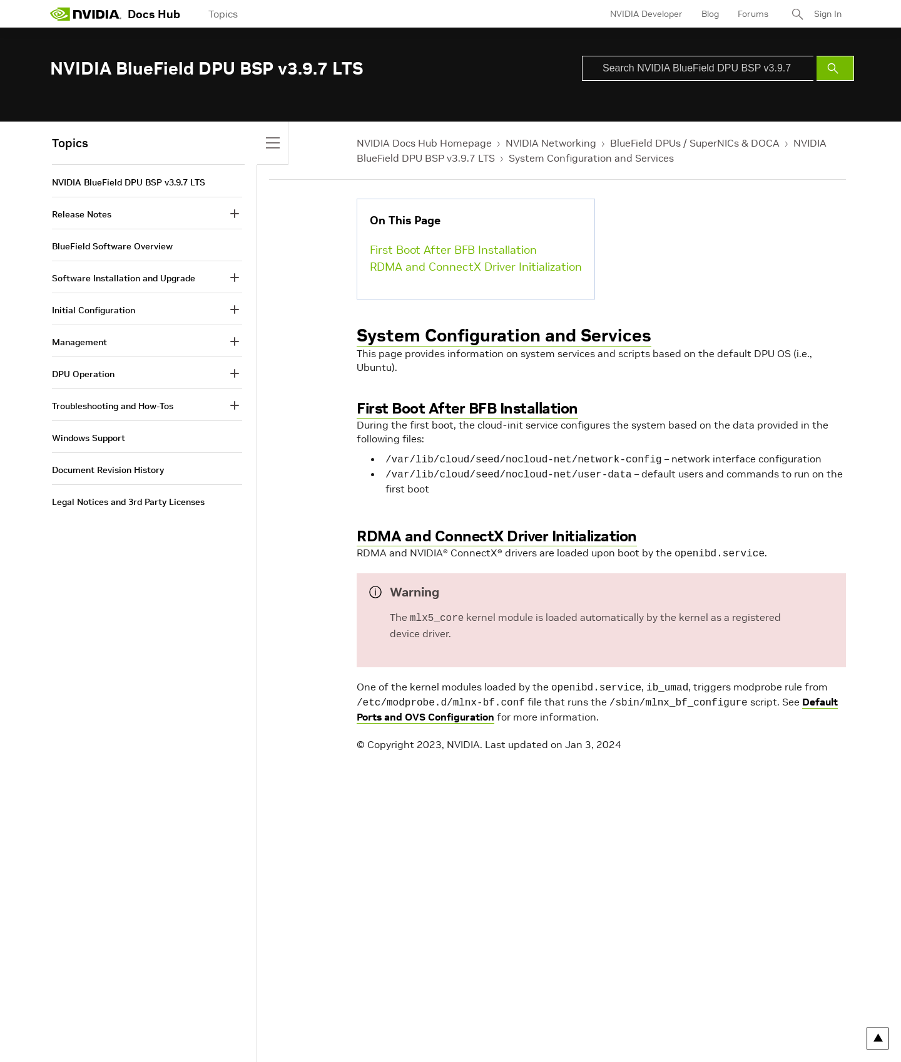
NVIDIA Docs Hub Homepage (424, 143)
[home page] (85, 14)
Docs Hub (154, 14)
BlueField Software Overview (112, 246)
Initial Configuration (93, 310)
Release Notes (81, 214)
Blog (710, 13)
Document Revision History (108, 470)
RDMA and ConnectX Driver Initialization (476, 266)
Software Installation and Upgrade (123, 278)
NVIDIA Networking (551, 143)
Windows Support (88, 438)
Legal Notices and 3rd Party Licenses (128, 502)
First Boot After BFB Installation (453, 249)
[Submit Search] (835, 68)
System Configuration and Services (591, 158)
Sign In (828, 13)
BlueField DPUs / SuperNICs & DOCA (695, 143)
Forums (753, 13)
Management (79, 342)
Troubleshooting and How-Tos (112, 406)
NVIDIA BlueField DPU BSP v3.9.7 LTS (128, 182)
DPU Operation (83, 374)
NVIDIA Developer (646, 13)
